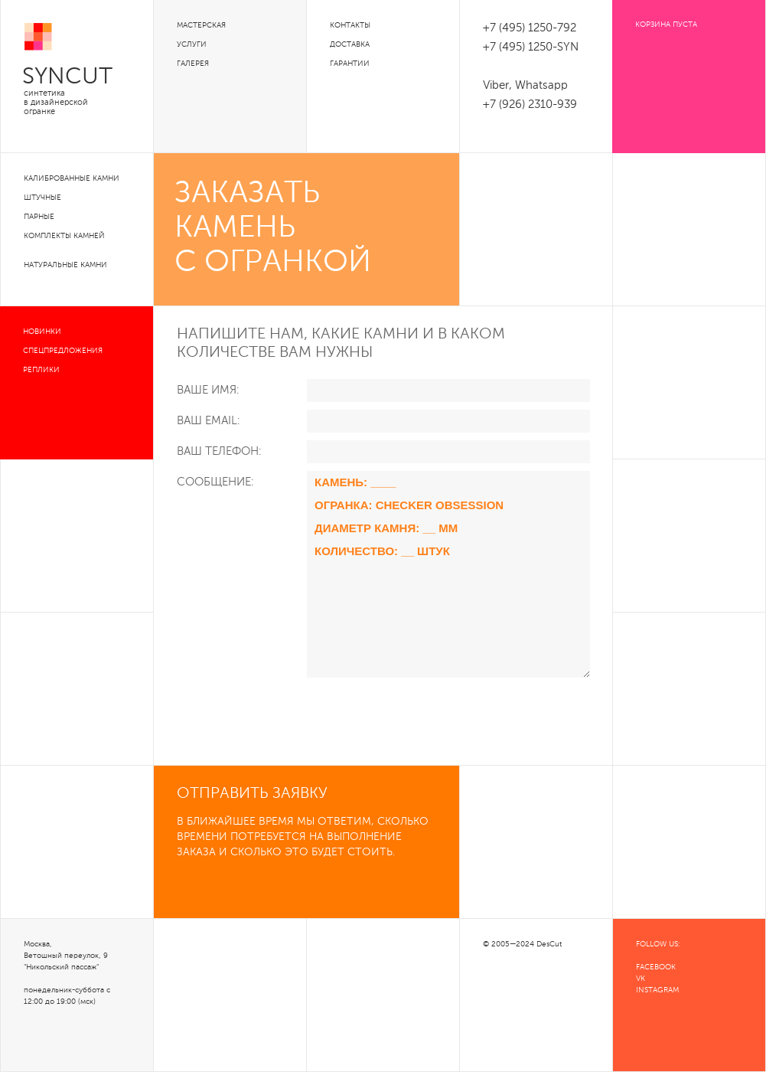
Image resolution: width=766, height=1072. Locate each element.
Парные (39, 217)
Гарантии (350, 63)
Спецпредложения (63, 351)
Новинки (42, 331)
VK (640, 978)
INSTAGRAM (657, 990)
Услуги (192, 44)
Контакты (350, 25)
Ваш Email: (208, 421)
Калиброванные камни (71, 178)
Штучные (42, 197)
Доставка (350, 44)
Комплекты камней (64, 236)
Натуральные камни (65, 265)
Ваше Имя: (208, 390)
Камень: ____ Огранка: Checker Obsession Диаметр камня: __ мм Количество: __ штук (448, 574)
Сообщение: (215, 482)
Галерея (193, 63)
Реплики (41, 370)
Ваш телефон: (219, 451)
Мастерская (201, 25)
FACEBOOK (656, 967)
